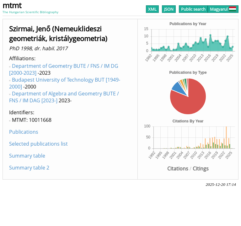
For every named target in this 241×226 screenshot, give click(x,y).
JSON (169, 9)
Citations (177, 168)
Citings (201, 168)
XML (152, 9)
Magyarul (223, 9)
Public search (193, 9)
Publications (23, 131)
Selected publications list (38, 143)
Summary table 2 (29, 167)
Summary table (27, 155)
